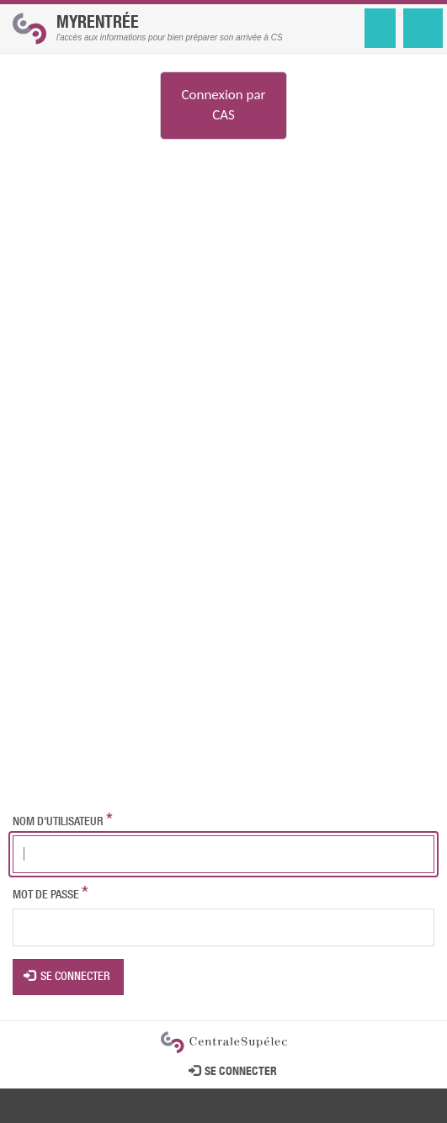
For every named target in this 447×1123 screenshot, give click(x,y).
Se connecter (67, 976)
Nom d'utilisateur (58, 823)
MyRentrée (97, 24)
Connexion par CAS (223, 105)
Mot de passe (46, 896)
